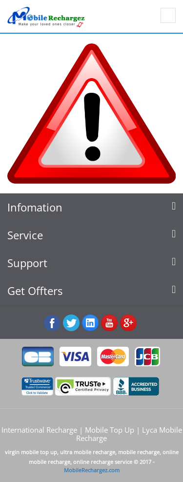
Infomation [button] (91, 207)
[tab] (91, 207)
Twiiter (71, 323)
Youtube (109, 323)
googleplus (128, 323)
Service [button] (91, 235)
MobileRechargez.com (92, 470)
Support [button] (91, 263)
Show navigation (168, 15)
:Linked (90, 323)
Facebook (52, 323)
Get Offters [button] (91, 291)
